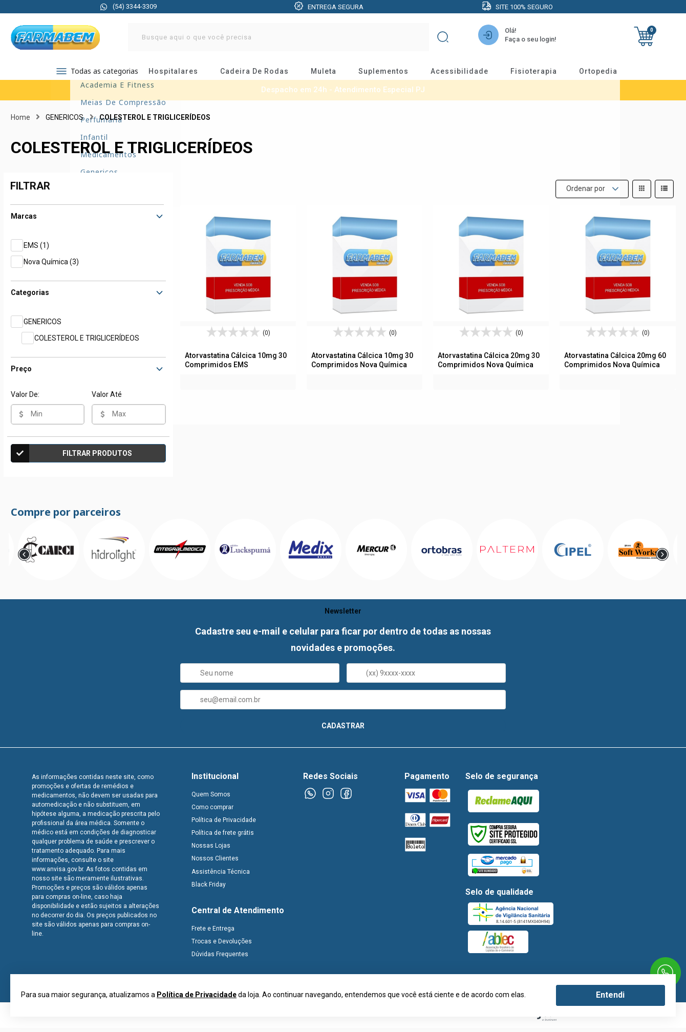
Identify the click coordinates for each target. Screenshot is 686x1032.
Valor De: (25, 401)
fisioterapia (543, 74)
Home (20, 124)
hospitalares (182, 74)
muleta (333, 74)
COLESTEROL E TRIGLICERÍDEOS (86, 345)
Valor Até (107, 401)
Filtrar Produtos (72, 460)
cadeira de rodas (263, 74)
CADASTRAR (343, 732)
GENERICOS (42, 328)
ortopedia (607, 74)
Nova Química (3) (51, 268)
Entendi (610, 995)
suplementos (393, 74)
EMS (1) (36, 252)
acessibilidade (469, 74)
